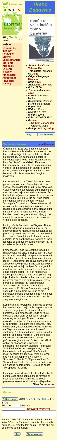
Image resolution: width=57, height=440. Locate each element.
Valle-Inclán (35, 68)
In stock (47, 84)
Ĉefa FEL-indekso (9, 49)
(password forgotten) (38, 408)
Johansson (47, 384)
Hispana (33, 79)
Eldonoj (6, 57)
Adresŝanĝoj (9, 78)
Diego (35, 73)
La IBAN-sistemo (7, 70)
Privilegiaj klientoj (8, 82)
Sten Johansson (44, 123)
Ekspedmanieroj (11, 60)
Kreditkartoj (9, 74)
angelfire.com (46, 144)
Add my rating (45, 128)
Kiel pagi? (8, 66)
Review (32, 120)
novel (38, 82)
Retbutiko (8, 53)
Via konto (7, 63)
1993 (31, 93)
